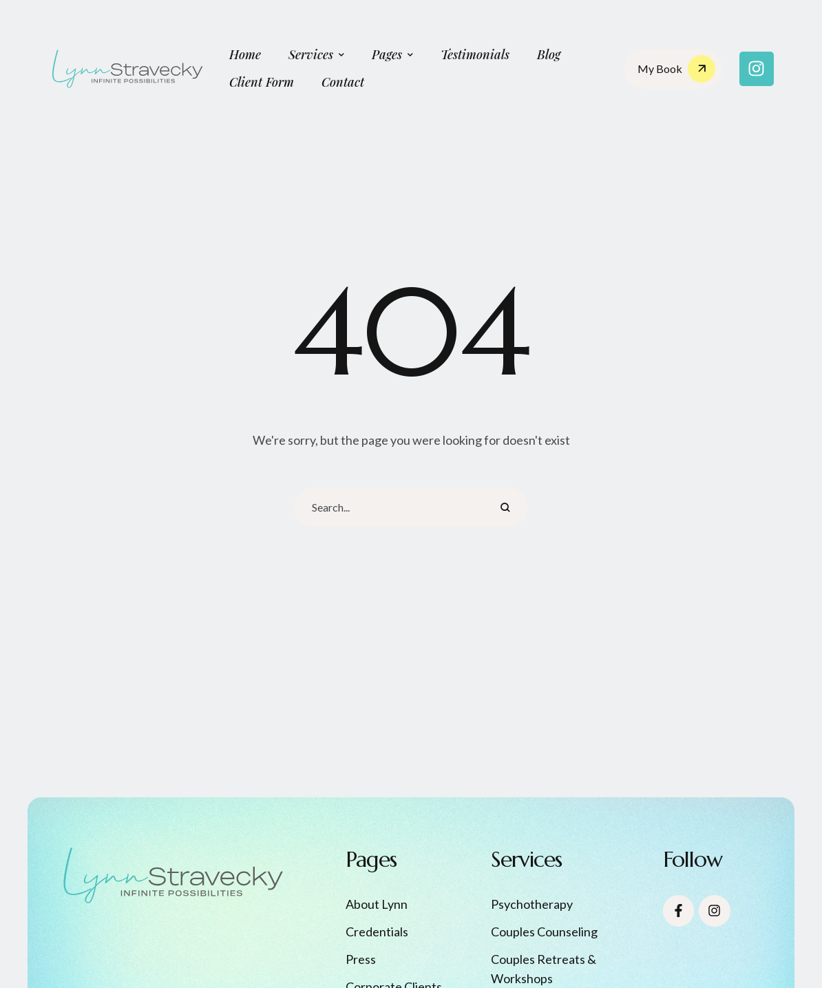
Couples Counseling (544, 931)
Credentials (377, 931)
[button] (341, 55)
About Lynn (377, 904)
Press (361, 959)
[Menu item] (245, 55)
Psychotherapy (532, 904)
